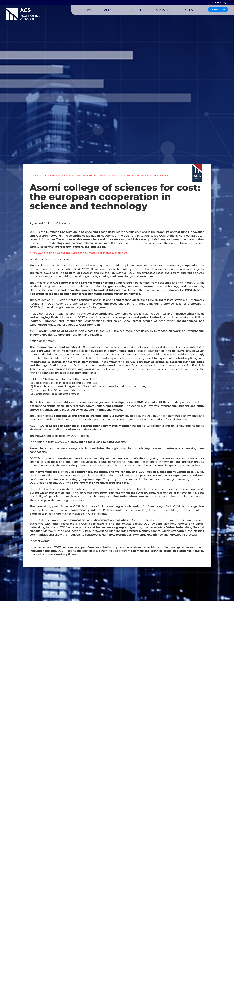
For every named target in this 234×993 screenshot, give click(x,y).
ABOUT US (111, 10)
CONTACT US (218, 9)
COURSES (137, 10)
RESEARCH (191, 10)
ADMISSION (164, 10)
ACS (32, 175)
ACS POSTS (43, 175)
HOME (87, 10)
